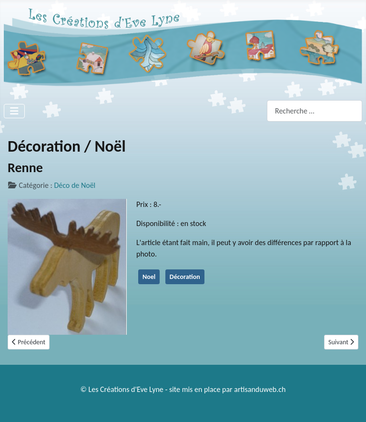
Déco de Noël (74, 185)
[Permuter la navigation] (14, 111)
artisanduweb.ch (259, 389)
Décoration (185, 277)
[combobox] (314, 111)
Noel (148, 277)
